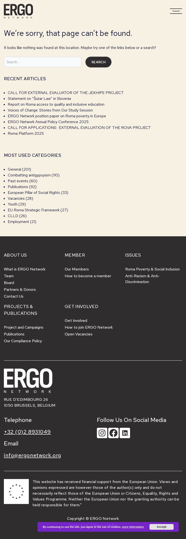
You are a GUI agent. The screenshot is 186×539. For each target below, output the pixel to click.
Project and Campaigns (23, 327)
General (14, 169)
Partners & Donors (20, 289)
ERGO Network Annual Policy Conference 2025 (48, 121)
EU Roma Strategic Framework (34, 210)
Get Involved (76, 320)
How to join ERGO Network (89, 327)
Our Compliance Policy (23, 340)
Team (9, 275)
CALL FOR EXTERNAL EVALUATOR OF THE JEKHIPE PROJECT (66, 92)
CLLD (13, 215)
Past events (18, 180)
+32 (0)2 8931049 (27, 431)
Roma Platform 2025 (26, 133)
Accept (161, 527)
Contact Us (13, 296)
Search (98, 62)
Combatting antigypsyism (29, 175)
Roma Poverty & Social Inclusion (152, 269)
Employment (18, 221)
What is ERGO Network (25, 269)
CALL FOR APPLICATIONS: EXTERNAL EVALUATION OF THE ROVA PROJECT (79, 127)
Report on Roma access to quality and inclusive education (56, 104)
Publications (18, 186)
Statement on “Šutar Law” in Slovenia (39, 98)
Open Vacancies (79, 334)
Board (9, 282)
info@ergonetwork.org (32, 455)
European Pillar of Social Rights (34, 192)
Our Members (77, 269)
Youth (12, 204)
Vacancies (16, 198)
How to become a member (88, 275)
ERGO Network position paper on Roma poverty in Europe (57, 116)
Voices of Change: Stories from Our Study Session (50, 110)
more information (133, 526)
